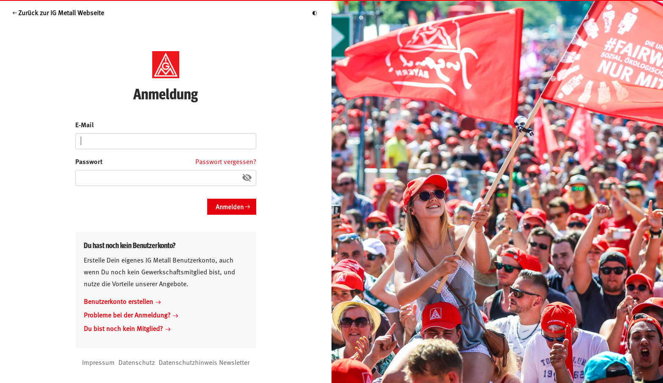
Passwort (89, 161)
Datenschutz (136, 362)
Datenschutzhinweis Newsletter (204, 362)
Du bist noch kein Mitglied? (127, 328)
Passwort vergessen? (225, 161)
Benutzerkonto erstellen (122, 301)
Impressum (98, 362)
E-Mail (84, 124)
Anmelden (230, 206)
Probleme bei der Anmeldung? (131, 314)
